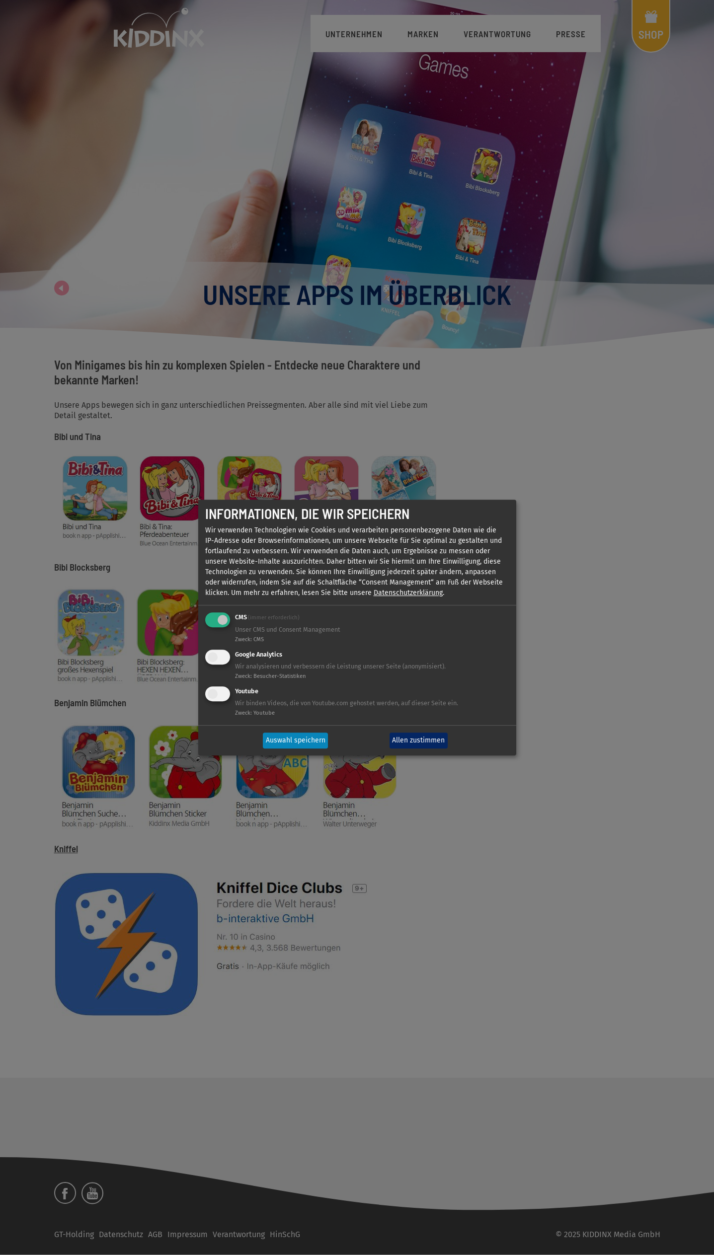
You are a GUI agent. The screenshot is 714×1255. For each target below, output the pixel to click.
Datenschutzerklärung (408, 593)
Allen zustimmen (418, 741)
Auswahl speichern (295, 741)
